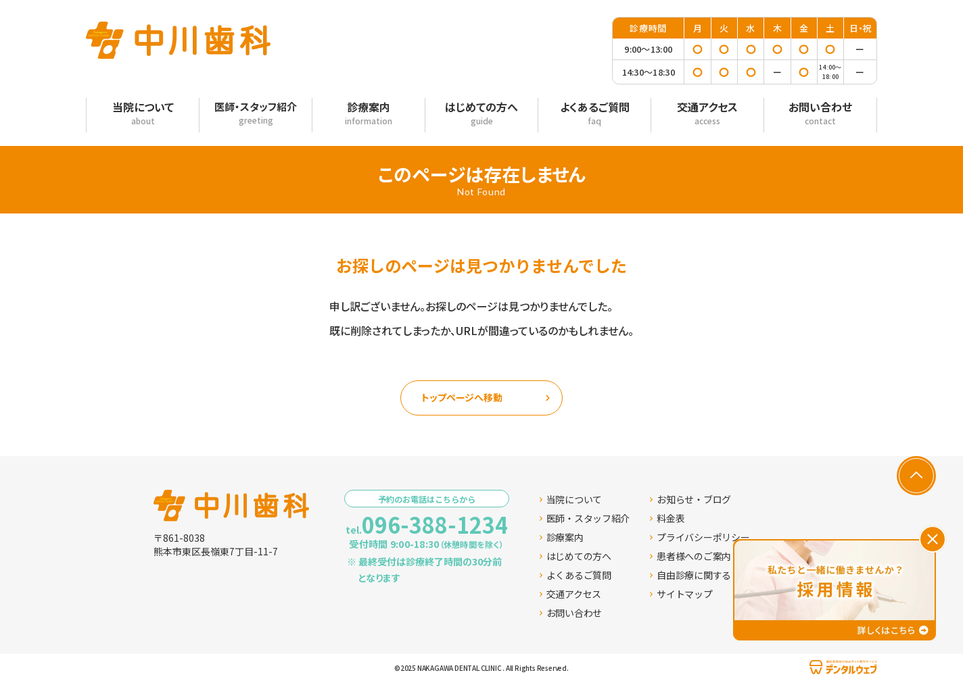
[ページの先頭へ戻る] (916, 475)
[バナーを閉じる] (932, 539)
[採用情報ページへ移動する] (834, 589)
